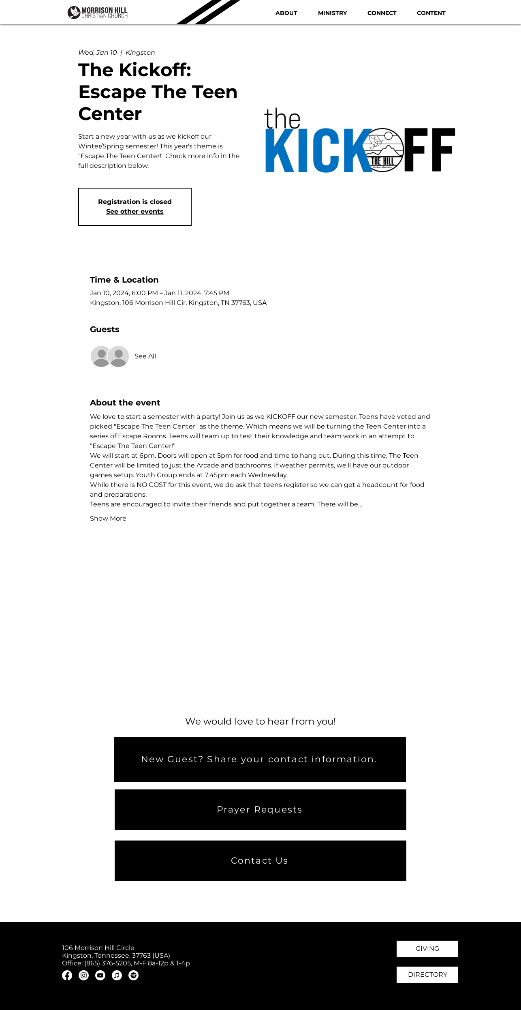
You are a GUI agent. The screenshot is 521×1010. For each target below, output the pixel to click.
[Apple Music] (117, 975)
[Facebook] (67, 975)
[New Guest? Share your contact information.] (260, 759)
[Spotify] (133, 975)
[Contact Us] (260, 861)
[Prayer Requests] (260, 809)
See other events (135, 211)
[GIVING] (427, 949)
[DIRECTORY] (427, 975)
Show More (108, 518)
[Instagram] (84, 975)
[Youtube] (100, 975)
